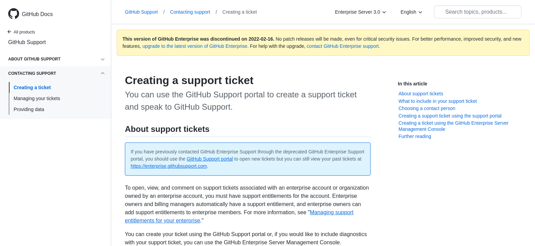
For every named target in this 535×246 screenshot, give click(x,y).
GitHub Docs (37, 14)
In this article (412, 83)
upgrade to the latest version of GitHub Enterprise (194, 46)
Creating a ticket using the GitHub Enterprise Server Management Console (453, 126)
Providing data (29, 109)
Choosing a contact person (427, 108)
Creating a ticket (32, 87)
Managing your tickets (37, 98)
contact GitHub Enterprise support (343, 46)
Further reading (415, 136)
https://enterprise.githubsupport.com (169, 166)
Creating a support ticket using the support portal (450, 116)
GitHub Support (27, 42)
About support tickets (421, 93)
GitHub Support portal (210, 159)
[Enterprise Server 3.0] (361, 12)
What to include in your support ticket (438, 101)
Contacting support (193, 12)
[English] (412, 12)
